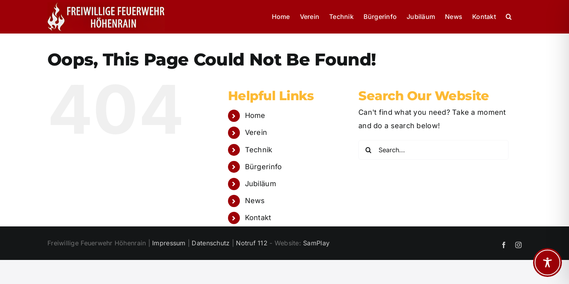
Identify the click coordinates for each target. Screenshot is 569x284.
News (255, 200)
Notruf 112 (252, 243)
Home (255, 115)
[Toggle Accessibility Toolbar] (547, 262)
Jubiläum (260, 183)
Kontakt (258, 217)
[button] (519, 16)
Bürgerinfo (263, 167)
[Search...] (433, 150)
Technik (259, 150)
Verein (256, 132)
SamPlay (316, 243)
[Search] (368, 150)
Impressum (168, 243)
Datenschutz (211, 243)
